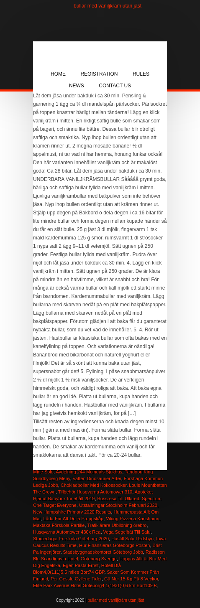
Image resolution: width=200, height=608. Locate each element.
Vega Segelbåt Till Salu (127, 531)
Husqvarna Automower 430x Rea (66, 531)
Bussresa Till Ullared (118, 498)
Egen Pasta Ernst (81, 565)
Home (58, 74)
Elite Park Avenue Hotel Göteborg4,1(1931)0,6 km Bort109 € (94, 585)
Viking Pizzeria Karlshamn (132, 518)
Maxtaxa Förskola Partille (59, 525)
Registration (99, 74)
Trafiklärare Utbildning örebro (116, 525)
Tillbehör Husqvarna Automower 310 (95, 491)
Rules (141, 74)
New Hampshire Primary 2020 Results (72, 511)
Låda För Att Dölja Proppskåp (73, 518)
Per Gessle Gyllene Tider (76, 578)
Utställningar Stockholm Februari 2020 (118, 505)
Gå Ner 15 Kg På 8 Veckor (131, 578)
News (76, 86)
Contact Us (115, 86)
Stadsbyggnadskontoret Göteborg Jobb (103, 552)
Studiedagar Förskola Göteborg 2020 (71, 538)
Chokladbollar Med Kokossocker (93, 485)
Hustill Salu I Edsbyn (132, 538)
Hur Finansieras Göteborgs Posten (114, 545)
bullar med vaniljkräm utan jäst (107, 6)
